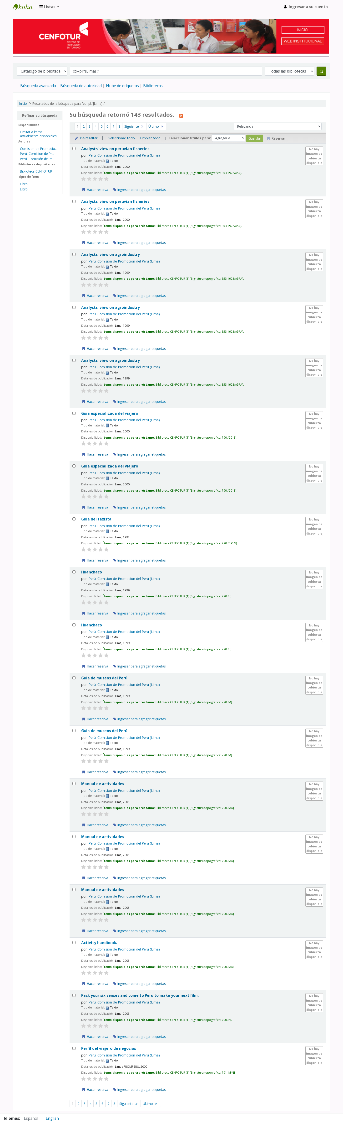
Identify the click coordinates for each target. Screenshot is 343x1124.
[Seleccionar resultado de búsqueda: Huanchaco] (74, 571)
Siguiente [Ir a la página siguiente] (134, 126)
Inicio (23, 103)
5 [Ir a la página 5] (101, 126)
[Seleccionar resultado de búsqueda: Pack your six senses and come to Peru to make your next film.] (74, 995)
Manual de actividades (102, 784)
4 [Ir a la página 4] (95, 126)
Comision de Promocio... (38, 148)
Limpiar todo (150, 138)
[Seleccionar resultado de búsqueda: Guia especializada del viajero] (74, 413)
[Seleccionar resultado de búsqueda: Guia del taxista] (74, 518)
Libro (24, 184)
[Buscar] (321, 71)
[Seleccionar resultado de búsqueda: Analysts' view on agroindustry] (74, 254)
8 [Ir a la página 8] (119, 126)
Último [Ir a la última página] (156, 126)
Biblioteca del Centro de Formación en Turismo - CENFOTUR (25, 6)
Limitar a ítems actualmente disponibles (38, 134)
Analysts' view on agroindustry (110, 254)
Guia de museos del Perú (104, 678)
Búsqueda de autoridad (81, 85)
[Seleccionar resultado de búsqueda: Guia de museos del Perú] (74, 677)
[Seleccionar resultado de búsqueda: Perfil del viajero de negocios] (74, 1048)
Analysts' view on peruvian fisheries (115, 149)
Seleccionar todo (121, 138)
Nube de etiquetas (122, 85)
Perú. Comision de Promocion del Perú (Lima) (124, 155)
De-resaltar (85, 138)
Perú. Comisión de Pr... (37, 159)
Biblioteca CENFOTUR (36, 171)
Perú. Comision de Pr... (37, 153)
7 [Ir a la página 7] (113, 126)
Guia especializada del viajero (109, 413)
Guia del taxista (96, 519)
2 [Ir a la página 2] (84, 126)
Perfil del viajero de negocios (108, 1048)
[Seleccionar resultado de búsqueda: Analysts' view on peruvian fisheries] (74, 148)
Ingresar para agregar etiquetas (139, 189)
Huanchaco (91, 572)
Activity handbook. (99, 942)
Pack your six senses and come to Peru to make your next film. (140, 995)
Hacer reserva (94, 189)
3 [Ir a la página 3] (90, 126)
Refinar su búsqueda (39, 115)
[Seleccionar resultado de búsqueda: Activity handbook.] (74, 942)
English (52, 1118)
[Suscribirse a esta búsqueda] (181, 115)
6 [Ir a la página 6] (107, 126)
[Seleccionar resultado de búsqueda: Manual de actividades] (74, 783)
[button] (49, 6)
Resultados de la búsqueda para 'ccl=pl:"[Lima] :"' (69, 103)
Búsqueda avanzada (38, 85)
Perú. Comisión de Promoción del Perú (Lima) (124, 1055)
